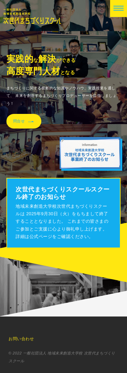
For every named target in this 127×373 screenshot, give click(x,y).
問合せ (24, 121)
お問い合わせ (21, 339)
